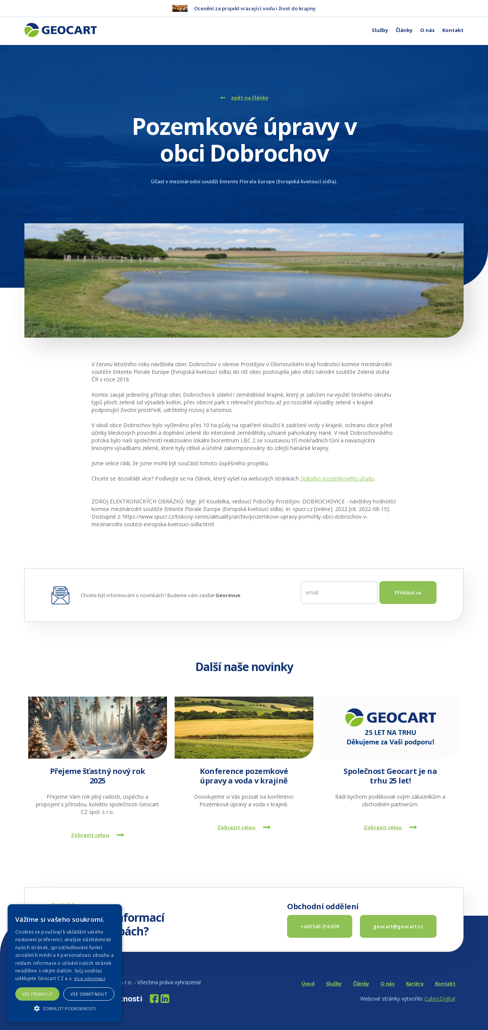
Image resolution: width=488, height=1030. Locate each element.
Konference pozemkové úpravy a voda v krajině (244, 775)
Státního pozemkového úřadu (337, 478)
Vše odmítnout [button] (89, 994)
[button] (64, 1008)
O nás (427, 30)
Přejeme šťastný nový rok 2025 (97, 775)
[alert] (65, 963)
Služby (380, 30)
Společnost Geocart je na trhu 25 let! (390, 775)
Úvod (308, 983)
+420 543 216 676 (319, 926)
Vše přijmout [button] (37, 994)
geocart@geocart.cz (398, 926)
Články (404, 30)
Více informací (89, 978)
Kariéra (415, 983)
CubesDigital (439, 998)
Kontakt (453, 30)
